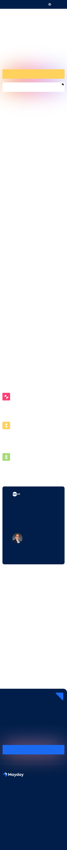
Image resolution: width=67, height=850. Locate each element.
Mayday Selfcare (11, 804)
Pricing (6, 816)
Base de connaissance (14, 842)
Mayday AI (8, 792)
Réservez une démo (33, 73)
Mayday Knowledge (13, 798)
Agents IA (8, 836)
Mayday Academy (12, 810)
